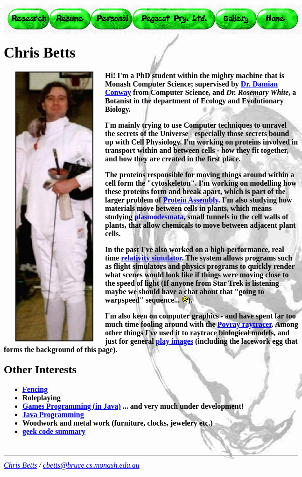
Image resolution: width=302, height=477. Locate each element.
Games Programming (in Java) (71, 406)
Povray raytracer (245, 324)
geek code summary (53, 431)
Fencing (35, 389)
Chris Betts (20, 465)
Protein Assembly (190, 200)
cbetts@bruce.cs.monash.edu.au (91, 465)
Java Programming (53, 415)
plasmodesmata (159, 217)
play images (174, 341)
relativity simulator (151, 258)
